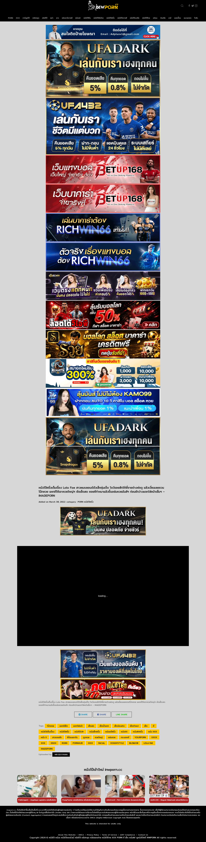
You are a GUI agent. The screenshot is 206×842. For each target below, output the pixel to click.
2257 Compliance (127, 834)
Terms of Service (109, 834)
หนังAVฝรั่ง (138, 731)
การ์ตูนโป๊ (26, 18)
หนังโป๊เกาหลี (122, 18)
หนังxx (124, 731)
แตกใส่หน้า (78, 726)
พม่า (51, 18)
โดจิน (196, 18)
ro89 (64, 743)
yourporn (140, 737)
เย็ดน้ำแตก (104, 726)
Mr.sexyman (61, 754)
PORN (10, 18)
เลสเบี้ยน (177, 18)
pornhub (78, 743)
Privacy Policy (93, 834)
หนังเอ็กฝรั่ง (94, 731)
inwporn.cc (11, 810)
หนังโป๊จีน (87, 18)
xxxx (154, 737)
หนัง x (44, 737)
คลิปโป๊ (44, 18)
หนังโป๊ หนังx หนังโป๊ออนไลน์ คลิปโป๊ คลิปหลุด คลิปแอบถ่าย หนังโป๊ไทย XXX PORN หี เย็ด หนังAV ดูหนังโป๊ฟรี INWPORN (102, 837)
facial (101, 743)
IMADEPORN (47, 748)
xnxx (53, 743)
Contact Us (143, 834)
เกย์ (169, 18)
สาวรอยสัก (57, 737)
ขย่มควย (111, 737)
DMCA (81, 834)
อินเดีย (163, 18)
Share (83, 714)
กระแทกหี (125, 737)
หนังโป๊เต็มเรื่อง (47, 731)
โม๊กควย (50, 726)
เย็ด (145, 726)
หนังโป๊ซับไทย (99, 18)
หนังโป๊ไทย (146, 18)
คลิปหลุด (35, 18)
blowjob (133, 743)
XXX (18, 18)
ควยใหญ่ (99, 737)
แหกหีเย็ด (64, 726)
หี (153, 726)
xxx (43, 743)
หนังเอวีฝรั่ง (110, 731)
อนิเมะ (155, 18)
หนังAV (78, 18)
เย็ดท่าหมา (134, 726)
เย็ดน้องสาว (119, 726)
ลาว (57, 18)
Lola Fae (148, 743)
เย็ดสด (91, 726)
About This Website (67, 834)
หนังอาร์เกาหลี (67, 18)
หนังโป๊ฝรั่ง (110, 18)
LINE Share (121, 714)
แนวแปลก (187, 18)
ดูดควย (86, 737)
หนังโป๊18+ (79, 731)
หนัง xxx (152, 731)
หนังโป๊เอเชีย (134, 18)
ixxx (90, 743)
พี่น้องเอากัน (72, 737)
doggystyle (117, 743)
